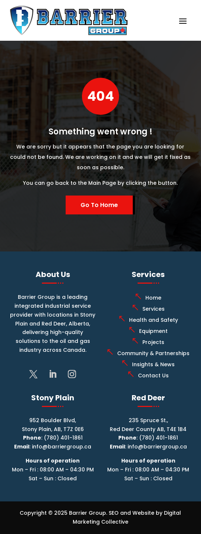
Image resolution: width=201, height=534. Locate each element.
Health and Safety (153, 320)
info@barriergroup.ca (61, 446)
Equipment (153, 331)
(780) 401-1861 (63, 437)
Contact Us (153, 375)
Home (153, 297)
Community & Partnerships (153, 353)
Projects (153, 342)
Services (153, 309)
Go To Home (99, 205)
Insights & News (153, 364)
